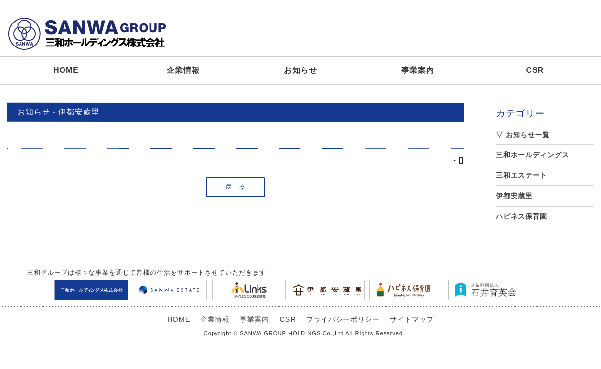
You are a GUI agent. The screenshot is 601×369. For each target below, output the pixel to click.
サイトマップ (412, 319)
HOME (66, 70)
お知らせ (300, 70)
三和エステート (521, 175)
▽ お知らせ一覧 (523, 134)
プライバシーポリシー (343, 319)
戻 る (235, 186)
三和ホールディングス (532, 155)
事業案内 (417, 70)
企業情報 (183, 70)
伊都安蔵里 (514, 196)
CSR (535, 70)
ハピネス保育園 (521, 216)
